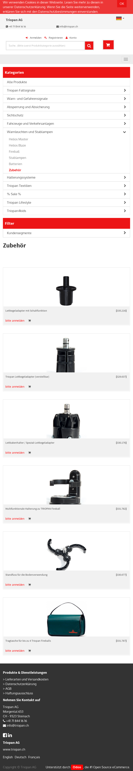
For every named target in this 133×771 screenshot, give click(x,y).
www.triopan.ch (14, 749)
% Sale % (14, 194)
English (8, 757)
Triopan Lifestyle (19, 202)
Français (34, 757)
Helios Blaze (17, 145)
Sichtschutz (15, 115)
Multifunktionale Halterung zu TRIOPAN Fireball (32, 508)
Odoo (77, 767)
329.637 (121, 376)
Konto (73, 37)
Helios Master (18, 139)
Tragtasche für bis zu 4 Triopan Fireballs (28, 640)
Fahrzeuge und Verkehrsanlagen (30, 123)
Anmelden (36, 37)
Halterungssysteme (21, 177)
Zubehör (15, 170)
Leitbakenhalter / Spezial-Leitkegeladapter (29, 442)
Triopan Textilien (19, 186)
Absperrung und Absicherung (28, 107)
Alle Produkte (17, 82)
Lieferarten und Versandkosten (26, 679)
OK (122, 4)
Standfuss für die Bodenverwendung (26, 574)
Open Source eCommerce (111, 767)
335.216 (121, 310)
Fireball (14, 151)
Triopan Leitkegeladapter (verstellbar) (27, 376)
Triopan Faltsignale (21, 90)
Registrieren (56, 37)
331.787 (121, 640)
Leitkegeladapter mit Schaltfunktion (26, 310)
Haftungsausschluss (19, 693)
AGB (8, 689)
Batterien (15, 164)
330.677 (121, 574)
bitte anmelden (14, 320)
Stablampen (17, 158)
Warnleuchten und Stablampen (30, 132)
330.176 (121, 442)
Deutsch (20, 757)
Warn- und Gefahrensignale (27, 99)
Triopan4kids (16, 211)
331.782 (121, 508)
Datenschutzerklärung (29, 7)
